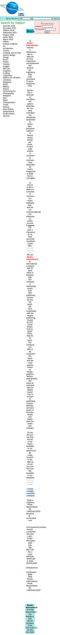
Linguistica (7, 75)
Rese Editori (8, 109)
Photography (8, 93)
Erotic (5, 60)
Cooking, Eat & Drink (11, 53)
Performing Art (8, 91)
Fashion (6, 64)
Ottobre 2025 (8, 30)
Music (5, 84)
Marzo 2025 (7, 39)
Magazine (6, 82)
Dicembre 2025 (9, 28)
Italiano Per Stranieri (11, 78)
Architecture (7, 48)
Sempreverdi (8, 111)
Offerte (5, 42)
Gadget (5, 66)
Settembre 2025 (9, 33)
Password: (40, 29)
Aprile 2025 (7, 37)
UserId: (38, 26)
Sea (4, 98)
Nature (5, 89)
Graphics (6, 71)
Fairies (5, 62)
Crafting (6, 73)
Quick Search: (12, 18)
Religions (6, 96)
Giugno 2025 (8, 35)
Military (5, 87)
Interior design (8, 55)
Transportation (8, 102)
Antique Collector (10, 44)
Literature (6, 80)
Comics (5, 51)
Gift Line (6, 69)
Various (5, 107)
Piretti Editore (8, 114)
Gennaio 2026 (8, 26)
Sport (5, 100)
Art (3, 46)
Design (5, 57)
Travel (5, 105)
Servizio (6, 116)
